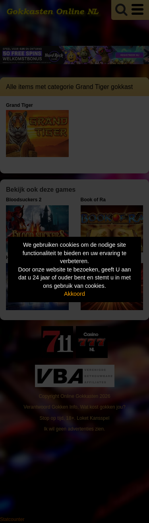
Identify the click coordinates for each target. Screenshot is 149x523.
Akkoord (74, 294)
